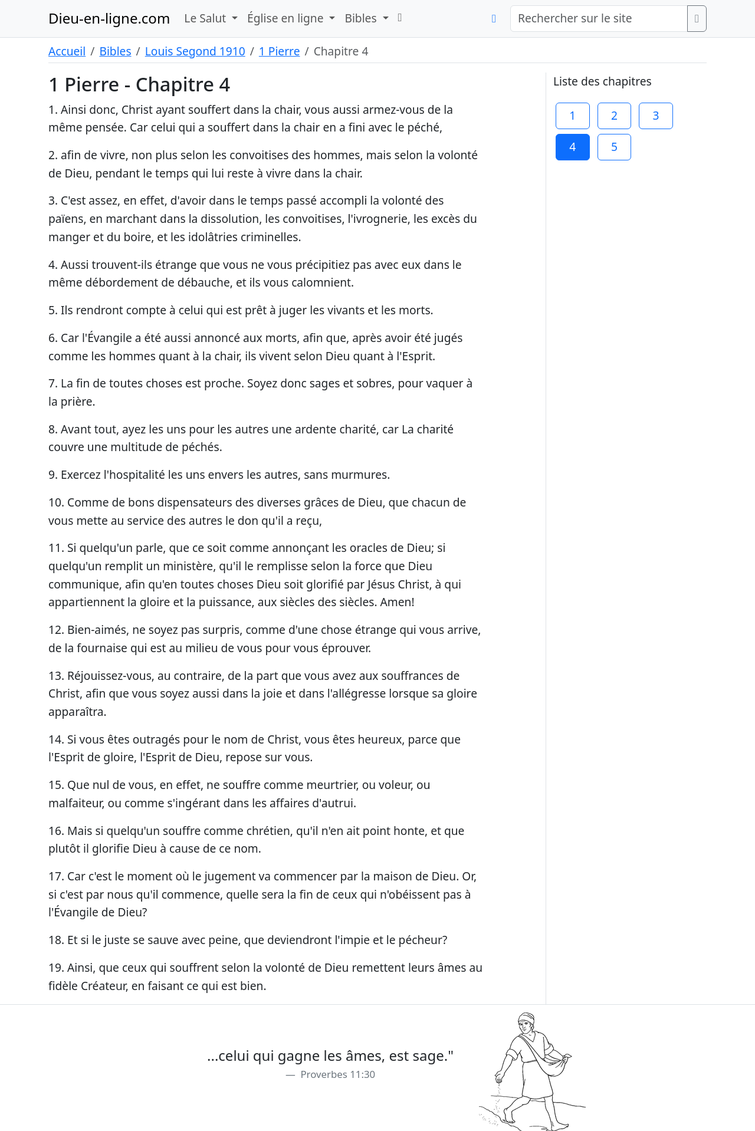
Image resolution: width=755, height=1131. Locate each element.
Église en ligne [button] (286, 18)
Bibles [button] (361, 18)
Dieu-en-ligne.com (109, 18)
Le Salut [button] (206, 18)
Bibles (115, 51)
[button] (400, 17)
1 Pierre (279, 51)
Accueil (67, 51)
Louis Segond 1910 (195, 51)
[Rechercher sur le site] (599, 18)
